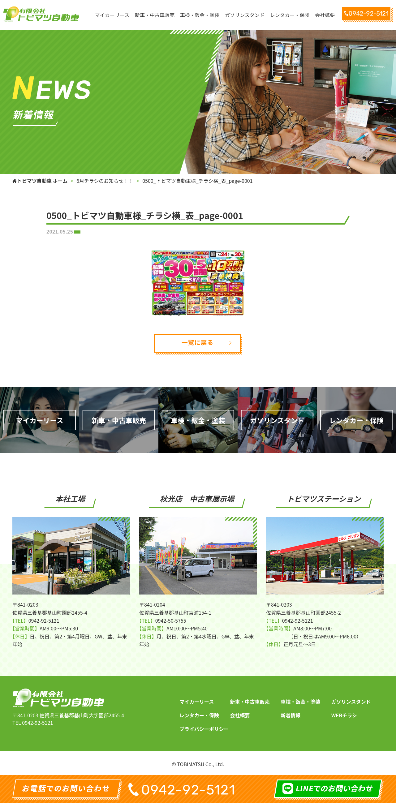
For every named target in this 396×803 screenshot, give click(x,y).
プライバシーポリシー (204, 728)
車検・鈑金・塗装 (300, 701)
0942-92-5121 (37, 722)
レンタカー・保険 (199, 715)
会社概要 (240, 715)
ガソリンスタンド (351, 701)
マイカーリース (196, 701)
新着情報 (290, 715)
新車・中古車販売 (250, 701)
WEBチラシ (344, 715)
